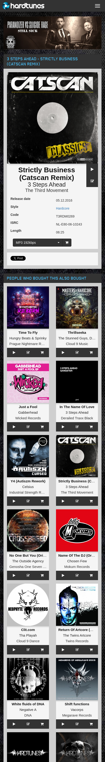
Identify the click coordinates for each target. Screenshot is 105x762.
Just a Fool (28, 407)
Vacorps (77, 710)
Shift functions (77, 704)
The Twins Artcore (77, 635)
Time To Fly (28, 332)
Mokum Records (77, 567)
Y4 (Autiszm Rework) (27, 481)
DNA (28, 715)
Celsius (28, 487)
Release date (20, 199)
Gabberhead (28, 412)
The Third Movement (46, 190)
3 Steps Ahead (47, 184)
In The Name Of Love (77, 407)
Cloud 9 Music (77, 344)
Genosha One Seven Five (29, 567)
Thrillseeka (77, 332)
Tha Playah (28, 635)
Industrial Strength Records (30, 492)
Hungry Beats (20, 338)
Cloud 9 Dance (27, 641)
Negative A (28, 710)
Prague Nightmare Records (30, 344)
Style (14, 207)
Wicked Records (28, 418)
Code (14, 215)
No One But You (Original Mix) (34, 555)
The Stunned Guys (73, 338)
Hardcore (63, 208)
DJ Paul (95, 338)
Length (15, 231)
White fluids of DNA (28, 704)
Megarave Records (77, 715)
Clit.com (28, 630)
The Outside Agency (28, 561)
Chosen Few (77, 561)
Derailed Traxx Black (77, 418)
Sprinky (41, 338)
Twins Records (77, 641)
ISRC (14, 223)
